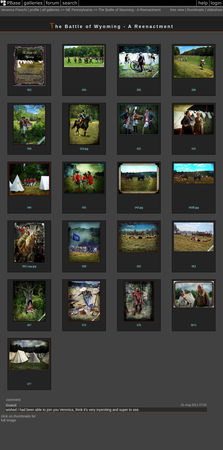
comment (13, 400)
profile (34, 10)
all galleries (51, 10)
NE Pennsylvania (79, 10)
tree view (177, 10)
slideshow (214, 10)
